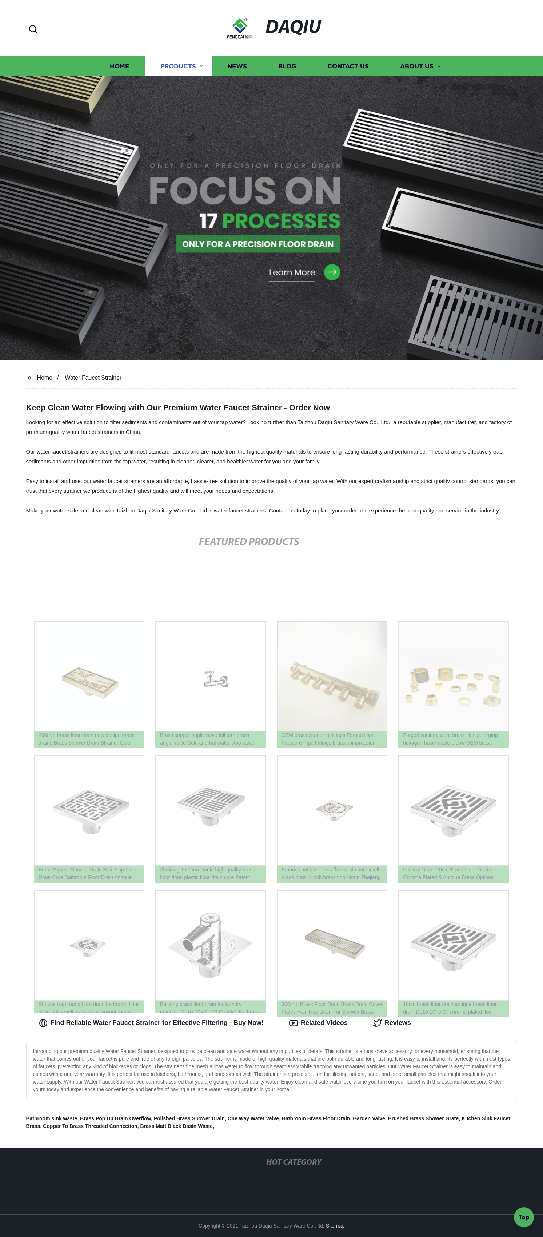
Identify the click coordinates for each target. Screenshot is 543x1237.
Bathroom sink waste (51, 1118)
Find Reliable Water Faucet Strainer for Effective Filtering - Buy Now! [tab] (151, 1023)
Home (119, 66)
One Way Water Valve (253, 1118)
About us (417, 66)
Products (178, 66)
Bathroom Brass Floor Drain (316, 1118)
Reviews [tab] (392, 1023)
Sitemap (335, 1226)
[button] (33, 29)
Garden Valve (369, 1118)
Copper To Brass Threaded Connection (90, 1126)
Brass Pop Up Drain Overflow (115, 1118)
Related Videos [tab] (318, 1023)
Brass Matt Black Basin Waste (176, 1126)
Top (524, 1217)
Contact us (348, 66)
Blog (287, 66)
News (237, 66)
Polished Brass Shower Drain (189, 1118)
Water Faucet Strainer (93, 378)
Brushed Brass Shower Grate (423, 1118)
